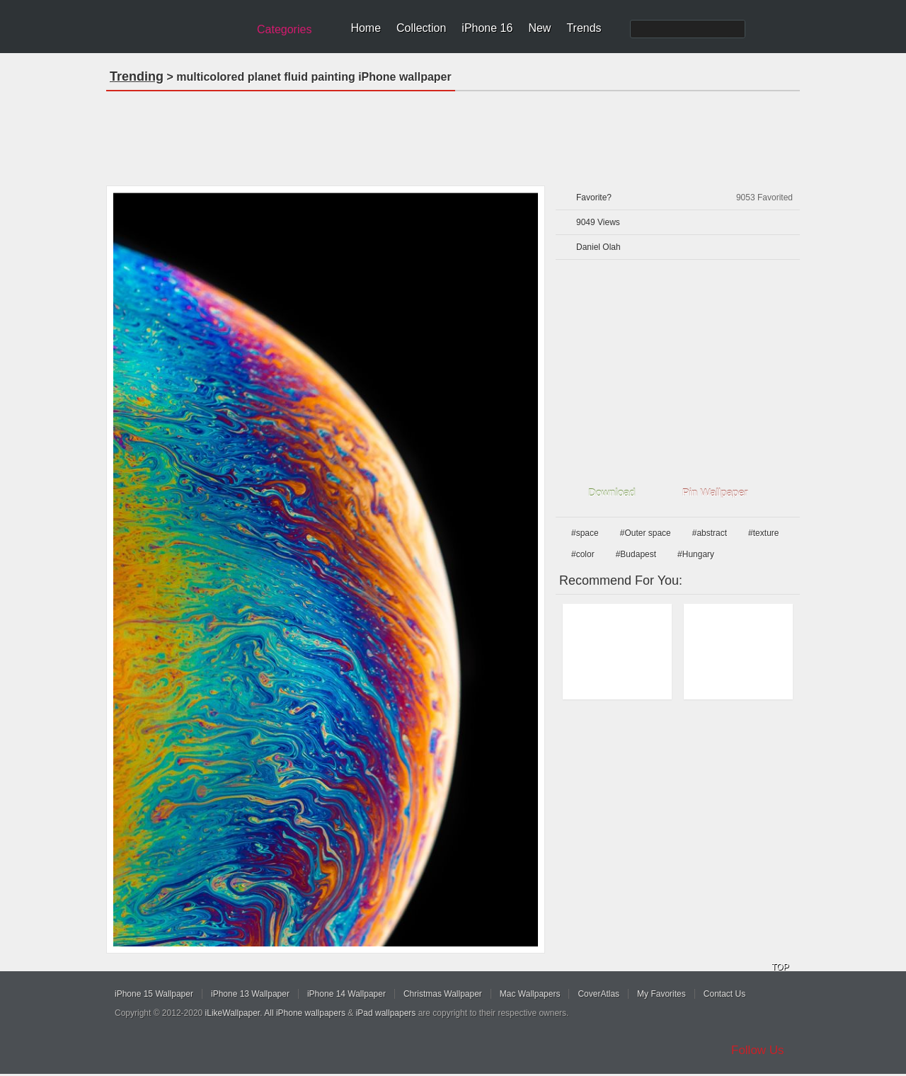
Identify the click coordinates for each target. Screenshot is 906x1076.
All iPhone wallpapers (304, 1013)
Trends (583, 28)
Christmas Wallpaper (442, 994)
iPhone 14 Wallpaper (346, 994)
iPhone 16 (486, 28)
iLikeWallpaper (232, 1013)
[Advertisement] (453, 134)
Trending (137, 76)
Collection (421, 28)
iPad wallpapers (386, 1013)
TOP (780, 967)
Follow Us (757, 1050)
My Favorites (661, 994)
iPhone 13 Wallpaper (250, 994)
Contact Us (724, 994)
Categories (284, 29)
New (539, 28)
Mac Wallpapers (530, 994)
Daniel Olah (598, 247)
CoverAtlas (598, 994)
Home (365, 28)
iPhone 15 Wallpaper (154, 994)
